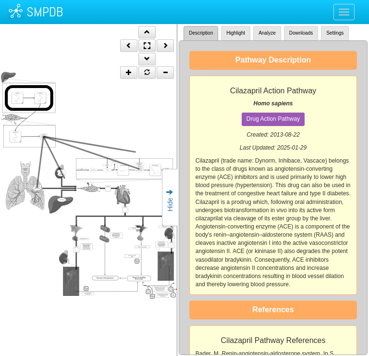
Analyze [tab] (267, 33)
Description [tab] (201, 33)
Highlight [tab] (235, 33)
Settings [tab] (335, 33)
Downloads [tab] (301, 33)
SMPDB (44, 11)
